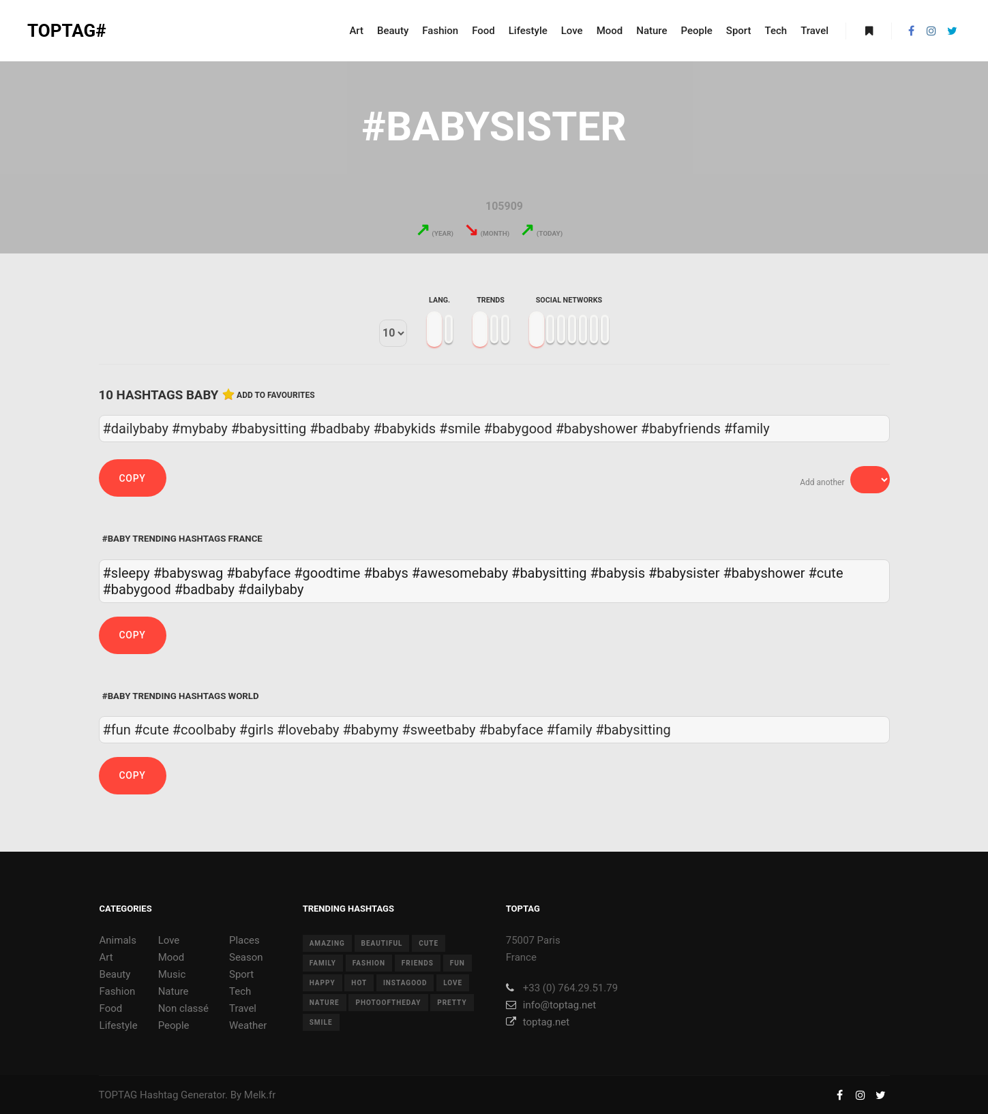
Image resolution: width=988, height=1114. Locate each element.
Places (244, 940)
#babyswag (188, 573)
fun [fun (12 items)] (457, 963)
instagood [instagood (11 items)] (405, 983)
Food (111, 1008)
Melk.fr (260, 1095)
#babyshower (764, 573)
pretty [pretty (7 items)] (451, 1002)
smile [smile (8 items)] (321, 1022)
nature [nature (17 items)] (325, 1002)
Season (246, 957)
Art (106, 957)
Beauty (115, 974)
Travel (242, 1008)
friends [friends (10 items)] (418, 963)
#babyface (258, 573)
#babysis (617, 573)
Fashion (118, 991)
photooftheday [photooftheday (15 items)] (388, 1002)
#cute (826, 573)
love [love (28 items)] (452, 983)
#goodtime (327, 573)
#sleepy (126, 573)
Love (169, 940)
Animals (118, 940)
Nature (173, 991)
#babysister (683, 573)
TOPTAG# (66, 30)
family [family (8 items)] (323, 963)
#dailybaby (270, 589)
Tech (240, 991)
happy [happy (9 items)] (322, 983)
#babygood (137, 589)
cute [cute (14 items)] (428, 943)
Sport (241, 974)
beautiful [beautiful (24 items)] (382, 943)
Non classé (183, 1008)
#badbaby (205, 589)
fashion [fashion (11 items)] (369, 963)
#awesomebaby (460, 573)
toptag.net (537, 1022)
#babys (385, 573)
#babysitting (548, 573)
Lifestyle (119, 1025)
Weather (248, 1025)
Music (172, 974)
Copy (132, 478)
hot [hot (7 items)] (359, 983)
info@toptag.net (551, 1005)
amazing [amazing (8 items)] (327, 943)
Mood (171, 957)
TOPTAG (118, 1095)
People (174, 1025)
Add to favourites (276, 395)
